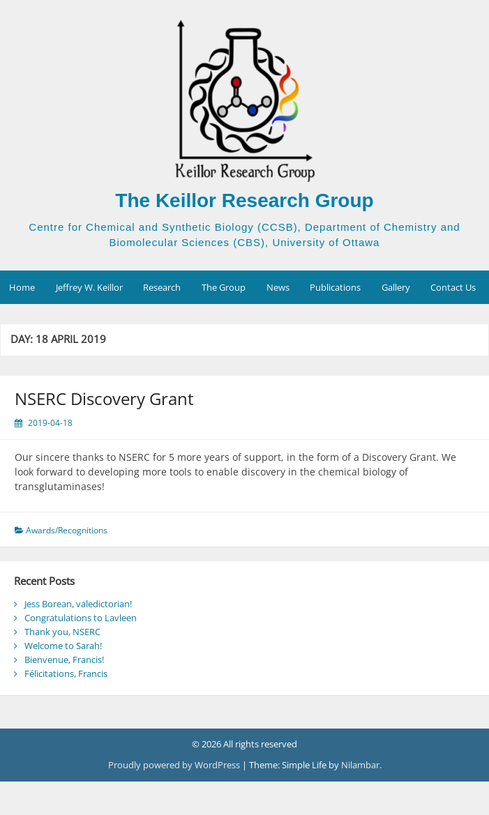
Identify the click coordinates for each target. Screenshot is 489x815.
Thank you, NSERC (62, 631)
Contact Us (453, 287)
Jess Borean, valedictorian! (78, 603)
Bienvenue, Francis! (64, 659)
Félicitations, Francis (65, 673)
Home (22, 287)
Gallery (396, 287)
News (277, 287)
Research (162, 287)
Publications (335, 287)
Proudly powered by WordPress (175, 765)
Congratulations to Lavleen (80, 617)
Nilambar (360, 765)
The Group (224, 287)
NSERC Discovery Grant (104, 398)
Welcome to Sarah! (63, 645)
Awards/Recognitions (66, 530)
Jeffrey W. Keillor (89, 287)
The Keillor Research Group (244, 200)
